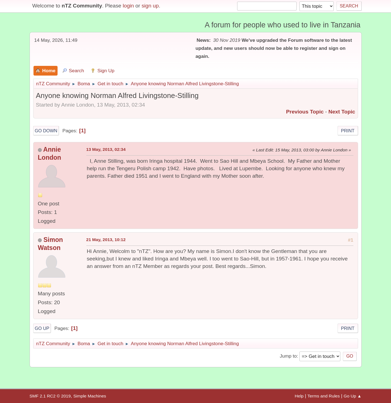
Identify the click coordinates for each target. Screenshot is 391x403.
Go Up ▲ (353, 396)
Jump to (288, 356)
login (128, 6)
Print (347, 130)
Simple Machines (89, 396)
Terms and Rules (323, 396)
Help (299, 396)
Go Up (42, 328)
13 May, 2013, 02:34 (106, 149)
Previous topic (305, 112)
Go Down (46, 130)
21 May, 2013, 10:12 (106, 239)
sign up (150, 6)
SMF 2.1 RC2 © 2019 (50, 396)
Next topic (341, 112)
